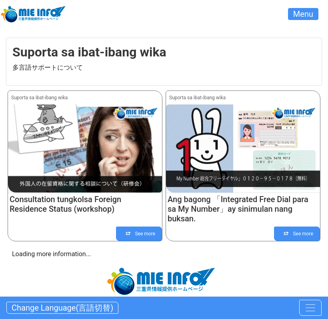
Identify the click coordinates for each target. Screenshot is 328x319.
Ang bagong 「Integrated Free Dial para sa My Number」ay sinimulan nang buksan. (238, 209)
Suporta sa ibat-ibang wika (39, 97)
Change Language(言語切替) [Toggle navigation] (62, 308)
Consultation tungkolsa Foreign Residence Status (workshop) (65, 204)
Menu (303, 14)
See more (141, 234)
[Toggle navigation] (310, 308)
